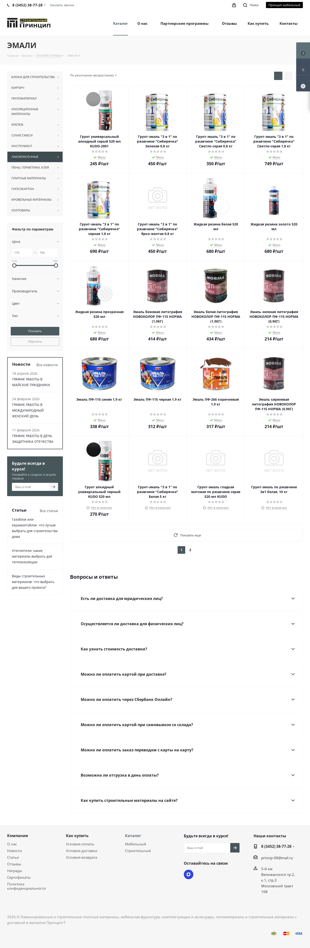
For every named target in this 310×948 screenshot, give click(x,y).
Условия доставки (81, 850)
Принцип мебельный (284, 5)
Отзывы (14, 864)
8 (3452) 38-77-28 (276, 846)
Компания (17, 835)
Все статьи (49, 510)
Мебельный (135, 844)
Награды (14, 870)
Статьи (13, 857)
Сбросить (35, 341)
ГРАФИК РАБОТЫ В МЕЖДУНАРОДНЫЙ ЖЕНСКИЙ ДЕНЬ (28, 410)
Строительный (138, 850)
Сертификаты (19, 877)
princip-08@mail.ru (277, 857)
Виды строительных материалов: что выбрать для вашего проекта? (33, 582)
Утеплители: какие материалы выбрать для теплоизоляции (32, 556)
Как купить (77, 835)
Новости (14, 850)
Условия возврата (81, 857)
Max (188, 874)
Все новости (47, 364)
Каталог (133, 835)
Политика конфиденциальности (26, 886)
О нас (12, 844)
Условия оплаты (80, 844)
